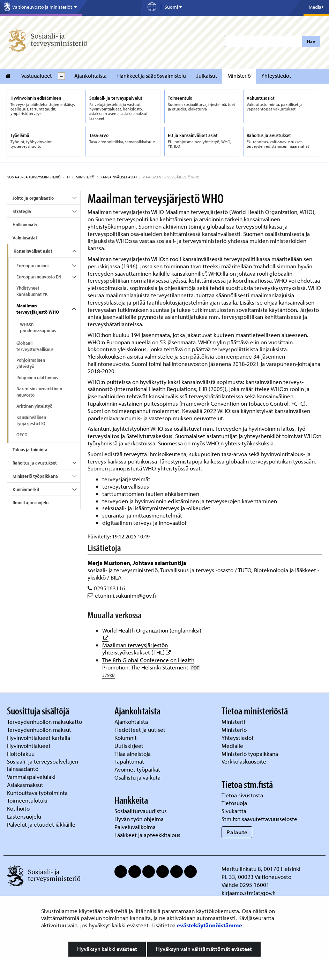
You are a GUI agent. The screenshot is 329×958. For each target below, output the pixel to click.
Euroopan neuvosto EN (38, 277)
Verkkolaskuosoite (245, 761)
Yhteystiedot (276, 75)
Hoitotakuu (21, 753)
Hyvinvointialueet (29, 745)
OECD (22, 434)
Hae (311, 41)
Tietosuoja (234, 802)
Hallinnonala (25, 224)
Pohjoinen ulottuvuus (37, 377)
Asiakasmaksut (25, 784)
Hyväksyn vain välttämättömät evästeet (204, 948)
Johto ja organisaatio (33, 198)
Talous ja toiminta (30, 449)
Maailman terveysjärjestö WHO (37, 308)
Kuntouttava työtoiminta (37, 792)
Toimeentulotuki (28, 800)
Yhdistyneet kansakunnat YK (32, 291)
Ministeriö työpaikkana (35, 476)
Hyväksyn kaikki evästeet (107, 948)
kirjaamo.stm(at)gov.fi (249, 892)
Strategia (22, 211)
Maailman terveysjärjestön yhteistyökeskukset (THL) (136, 648)
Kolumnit (126, 737)
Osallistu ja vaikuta (137, 777)
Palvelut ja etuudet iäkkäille (41, 824)
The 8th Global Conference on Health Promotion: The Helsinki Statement (151, 667)
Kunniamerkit (26, 489)
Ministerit (234, 721)
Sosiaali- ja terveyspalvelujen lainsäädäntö (42, 765)
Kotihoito (18, 808)
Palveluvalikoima (135, 826)
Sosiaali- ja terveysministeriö (34, 177)
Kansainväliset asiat (118, 177)
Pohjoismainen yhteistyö (30, 363)
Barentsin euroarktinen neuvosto (39, 391)
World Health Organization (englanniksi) (151, 630)
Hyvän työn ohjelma (139, 818)
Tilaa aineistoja (132, 753)
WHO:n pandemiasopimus (38, 327)
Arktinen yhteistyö (34, 406)
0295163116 (109, 588)
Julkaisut (206, 75)
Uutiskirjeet (129, 745)
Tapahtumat (129, 761)
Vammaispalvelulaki (32, 776)
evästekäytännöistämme (209, 925)
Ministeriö (239, 75)
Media (316, 7)
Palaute (237, 832)
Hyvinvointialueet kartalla (39, 737)
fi (68, 177)
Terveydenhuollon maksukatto (45, 721)
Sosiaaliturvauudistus (140, 810)
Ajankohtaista (90, 75)
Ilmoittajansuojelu (30, 502)
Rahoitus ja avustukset (35, 463)
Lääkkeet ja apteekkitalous (147, 834)
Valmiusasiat (25, 238)
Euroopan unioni (32, 265)
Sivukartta (234, 810)
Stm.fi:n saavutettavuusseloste (259, 818)
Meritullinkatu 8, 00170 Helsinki (261, 868)
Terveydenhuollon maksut (40, 729)
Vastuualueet (36, 75)
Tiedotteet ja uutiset (140, 729)
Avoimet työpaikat (137, 769)
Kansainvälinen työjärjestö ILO (31, 420)
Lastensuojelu (25, 816)
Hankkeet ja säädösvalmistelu (151, 75)
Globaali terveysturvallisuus (34, 346)
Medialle (233, 745)
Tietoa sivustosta (242, 795)
